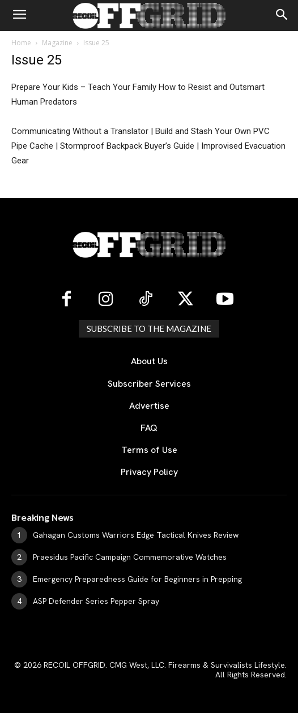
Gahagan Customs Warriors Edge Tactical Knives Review (136, 535)
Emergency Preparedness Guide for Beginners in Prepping (137, 579)
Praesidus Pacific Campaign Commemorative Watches (130, 557)
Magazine (57, 42)
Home (21, 42)
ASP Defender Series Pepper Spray (96, 601)
